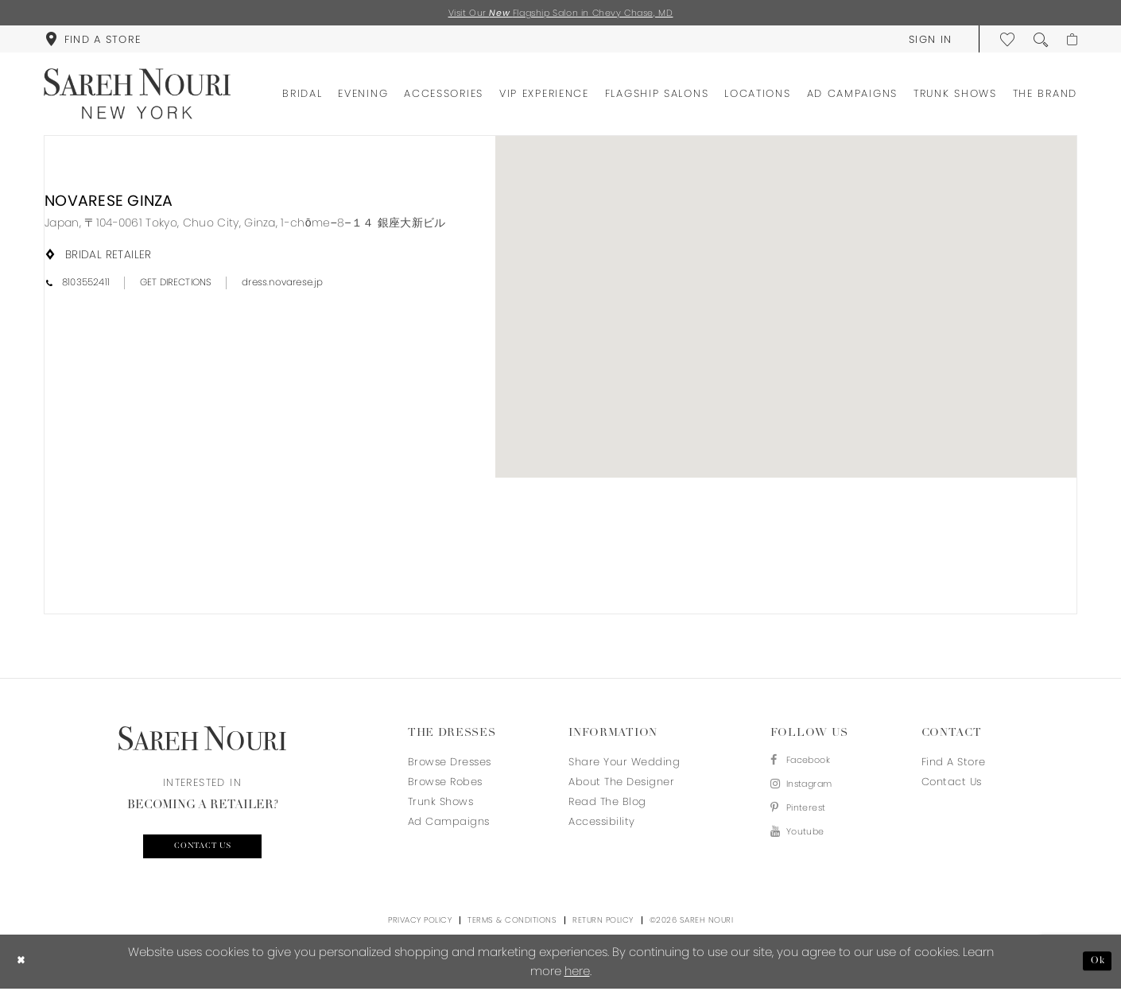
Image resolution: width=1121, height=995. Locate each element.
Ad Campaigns (449, 823)
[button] (925, 41)
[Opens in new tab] (245, 225)
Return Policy (603, 926)
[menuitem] (93, 41)
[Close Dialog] (23, 967)
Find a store (953, 764)
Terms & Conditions (512, 926)
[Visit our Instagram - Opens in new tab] (807, 791)
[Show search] (1036, 41)
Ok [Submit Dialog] (1095, 967)
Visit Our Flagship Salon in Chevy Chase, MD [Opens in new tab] (561, 13)
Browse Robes (445, 784)
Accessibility (601, 823)
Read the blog (607, 803)
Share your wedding (624, 764)
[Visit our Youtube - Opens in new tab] (807, 845)
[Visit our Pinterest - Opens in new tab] (807, 818)
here (577, 977)
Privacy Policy (420, 926)
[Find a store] (93, 41)
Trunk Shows (441, 803)
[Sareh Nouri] (137, 96)
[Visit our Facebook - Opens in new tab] (807, 764)
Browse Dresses (449, 764)
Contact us (202, 851)
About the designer (621, 784)
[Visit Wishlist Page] (1002, 41)
